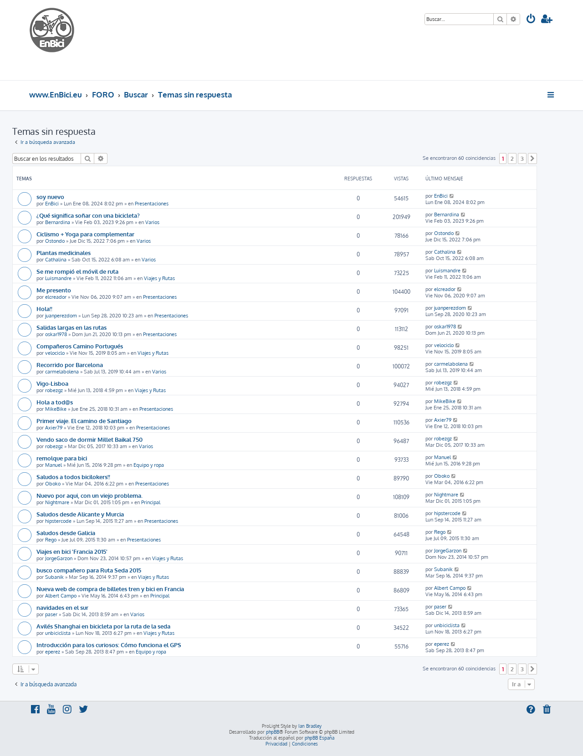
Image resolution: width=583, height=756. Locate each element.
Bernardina (57, 222)
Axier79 (53, 427)
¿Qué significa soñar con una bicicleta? (88, 215)
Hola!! (44, 308)
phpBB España (319, 738)
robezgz (54, 390)
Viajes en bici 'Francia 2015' (71, 551)
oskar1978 (56, 334)
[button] (532, 158)
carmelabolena (62, 371)
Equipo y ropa (148, 465)
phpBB (272, 732)
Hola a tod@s (54, 402)
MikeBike (55, 409)
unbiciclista (58, 633)
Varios (152, 222)
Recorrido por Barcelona (69, 364)
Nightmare (57, 502)
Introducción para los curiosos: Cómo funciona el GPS (108, 645)
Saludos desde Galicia (65, 532)
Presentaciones (152, 203)
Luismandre (58, 278)
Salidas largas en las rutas (71, 327)
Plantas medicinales (63, 252)
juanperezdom (61, 315)
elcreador (55, 297)
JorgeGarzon (58, 558)
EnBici (52, 203)
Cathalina (55, 259)
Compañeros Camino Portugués (79, 346)
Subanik (54, 577)
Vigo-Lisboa (52, 383)
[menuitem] (531, 20)
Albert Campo (61, 596)
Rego (50, 539)
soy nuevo (50, 196)
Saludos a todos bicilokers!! (73, 476)
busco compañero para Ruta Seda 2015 (88, 570)
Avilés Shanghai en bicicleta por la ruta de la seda (103, 626)
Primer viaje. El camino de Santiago (84, 420)
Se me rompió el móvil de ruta (77, 271)
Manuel (53, 465)
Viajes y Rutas (159, 278)
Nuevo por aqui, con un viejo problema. (89, 495)
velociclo (55, 353)
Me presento (53, 290)
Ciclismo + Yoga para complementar (85, 234)
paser (51, 614)
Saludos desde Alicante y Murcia (80, 514)
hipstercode (58, 521)
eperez (52, 652)
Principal (150, 502)
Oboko (53, 483)
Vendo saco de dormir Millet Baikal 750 (89, 439)
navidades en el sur (62, 607)
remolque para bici (61, 458)
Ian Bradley (310, 726)
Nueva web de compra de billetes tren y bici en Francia (110, 589)
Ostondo (55, 241)
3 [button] (522, 158)
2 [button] (512, 158)
